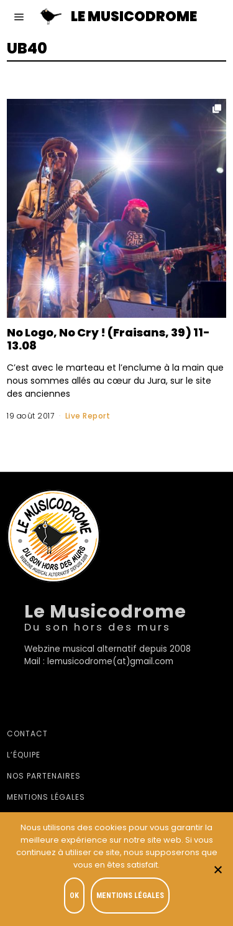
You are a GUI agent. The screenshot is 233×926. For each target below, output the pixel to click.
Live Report (88, 415)
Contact (27, 733)
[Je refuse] (217, 869)
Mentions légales (46, 797)
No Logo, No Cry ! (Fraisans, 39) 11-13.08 (108, 339)
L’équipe (23, 754)
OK (74, 895)
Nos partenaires (44, 776)
